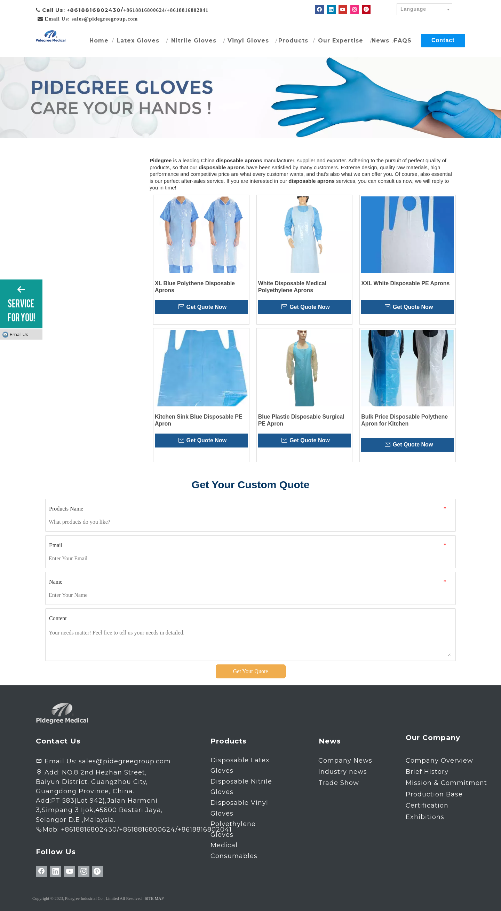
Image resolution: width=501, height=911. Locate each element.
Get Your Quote (250, 671)
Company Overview (439, 760)
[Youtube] (343, 9)
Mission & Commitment (446, 783)
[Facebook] (319, 9)
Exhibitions (425, 817)
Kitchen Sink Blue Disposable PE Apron (198, 420)
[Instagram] (354, 9)
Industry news (342, 772)
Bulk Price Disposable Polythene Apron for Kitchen (404, 420)
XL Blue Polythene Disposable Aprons (195, 286)
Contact (443, 40)
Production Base (434, 794)
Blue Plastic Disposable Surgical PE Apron (301, 420)
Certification (427, 805)
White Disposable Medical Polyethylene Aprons (292, 286)
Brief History (427, 772)
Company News (345, 760)
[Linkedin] (331, 9)
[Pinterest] (366, 9)
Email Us (19, 334)
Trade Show (338, 783)
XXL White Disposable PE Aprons (405, 283)
